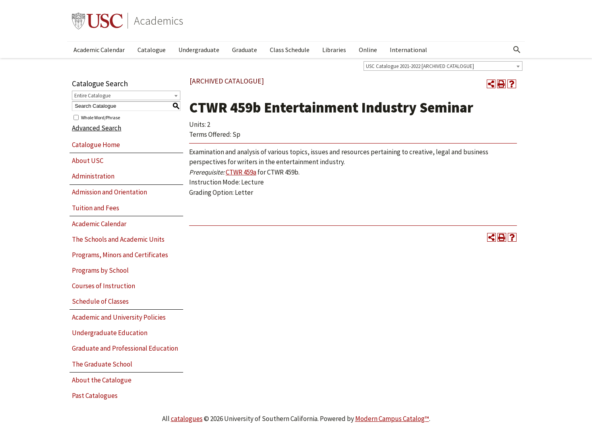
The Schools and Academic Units (118, 239)
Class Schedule (290, 50)
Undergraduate (198, 50)
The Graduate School (102, 364)
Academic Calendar (99, 50)
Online (368, 50)
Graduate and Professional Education (125, 348)
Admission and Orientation (109, 192)
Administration (93, 176)
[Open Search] (517, 50)
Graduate (244, 50)
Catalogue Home (96, 144)
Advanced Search (96, 128)
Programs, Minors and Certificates (120, 254)
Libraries (334, 50)
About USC (87, 160)
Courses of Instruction (103, 285)
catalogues (187, 418)
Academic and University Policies (119, 317)
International (408, 50)
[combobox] (443, 66)
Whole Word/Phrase (100, 117)
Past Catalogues (95, 395)
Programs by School (100, 270)
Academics (158, 21)
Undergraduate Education (109, 332)
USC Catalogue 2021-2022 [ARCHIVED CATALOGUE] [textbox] (420, 66)
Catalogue (151, 50)
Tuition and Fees (95, 208)
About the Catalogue (102, 380)
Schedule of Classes (100, 301)
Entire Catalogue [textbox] (92, 95)
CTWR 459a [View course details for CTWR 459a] (241, 172)
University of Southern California (97, 20)
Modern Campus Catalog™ (392, 418)
